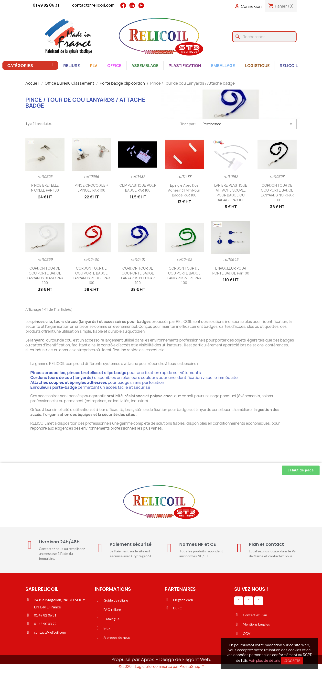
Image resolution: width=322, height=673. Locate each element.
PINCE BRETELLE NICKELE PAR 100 (45, 188)
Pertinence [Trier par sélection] (248, 124)
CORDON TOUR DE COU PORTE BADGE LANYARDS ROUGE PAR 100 (91, 275)
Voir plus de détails (264, 660)
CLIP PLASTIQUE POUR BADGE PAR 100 (137, 188)
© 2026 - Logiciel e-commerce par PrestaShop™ (161, 666)
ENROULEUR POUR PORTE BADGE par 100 (230, 270)
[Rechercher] (264, 37)
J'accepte (292, 661)
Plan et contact (266, 544)
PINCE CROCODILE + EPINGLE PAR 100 (91, 188)
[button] (301, 470)
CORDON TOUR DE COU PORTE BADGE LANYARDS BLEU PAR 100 (138, 275)
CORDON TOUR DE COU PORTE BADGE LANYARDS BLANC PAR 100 (45, 275)
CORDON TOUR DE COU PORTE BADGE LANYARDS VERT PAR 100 (184, 275)
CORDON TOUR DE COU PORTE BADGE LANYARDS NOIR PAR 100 (277, 192)
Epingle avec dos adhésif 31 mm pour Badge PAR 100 (184, 190)
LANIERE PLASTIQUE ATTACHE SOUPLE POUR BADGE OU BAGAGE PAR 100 (230, 192)
